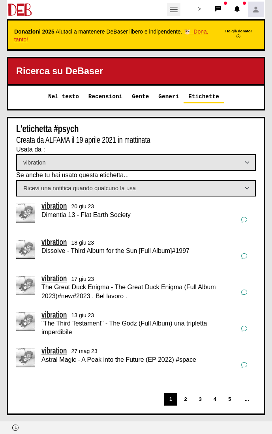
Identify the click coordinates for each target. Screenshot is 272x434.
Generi (168, 96)
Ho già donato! (238, 33)
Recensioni (105, 96)
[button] (199, 9)
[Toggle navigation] (174, 9)
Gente (140, 96)
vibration (54, 205)
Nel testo (63, 96)
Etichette (203, 96)
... (247, 399)
